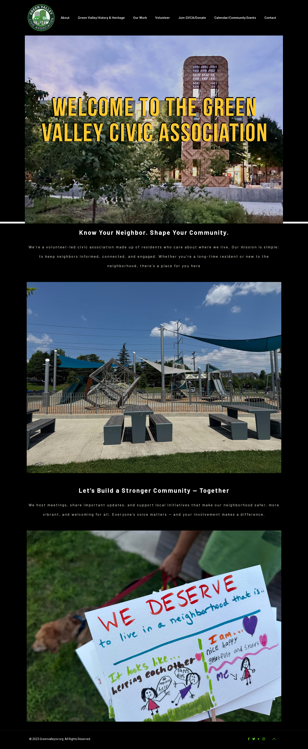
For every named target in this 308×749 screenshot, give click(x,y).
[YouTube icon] (259, 739)
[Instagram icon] (264, 739)
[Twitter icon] (254, 739)
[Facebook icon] (249, 739)
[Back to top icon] (274, 739)
